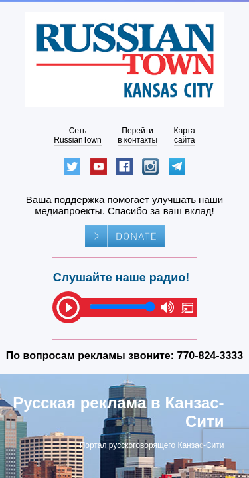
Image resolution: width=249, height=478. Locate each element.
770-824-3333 (210, 355)
